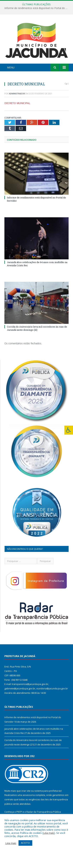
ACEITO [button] (25, 842)
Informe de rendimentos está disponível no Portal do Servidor (37, 8)
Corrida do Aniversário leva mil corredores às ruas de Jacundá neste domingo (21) (37, 328)
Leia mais (48, 833)
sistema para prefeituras (47, 790)
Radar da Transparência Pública (43, 811)
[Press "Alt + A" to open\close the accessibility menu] (68, 430)
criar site (26, 790)
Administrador (17, 93)
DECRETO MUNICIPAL (17, 103)
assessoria (29, 795)
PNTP (19, 811)
